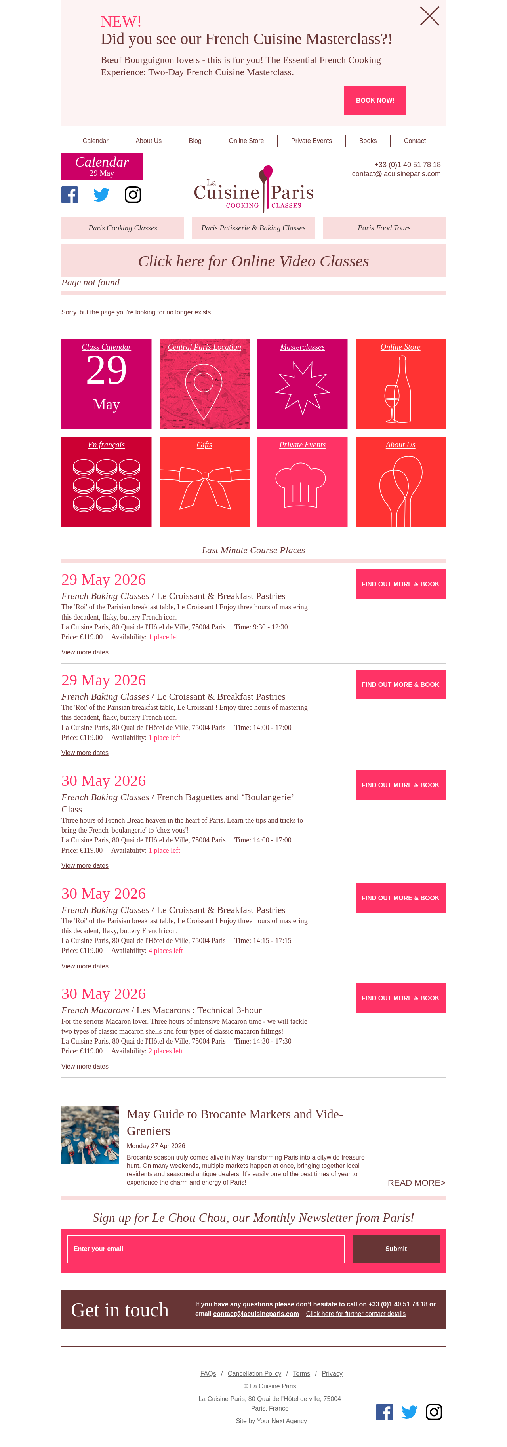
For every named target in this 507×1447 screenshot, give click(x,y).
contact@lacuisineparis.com (396, 174)
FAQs (208, 1373)
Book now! (375, 100)
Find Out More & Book (400, 584)
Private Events (311, 140)
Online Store (246, 140)
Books (368, 140)
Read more (414, 1183)
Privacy (332, 1373)
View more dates (85, 652)
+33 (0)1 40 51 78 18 (407, 165)
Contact (415, 140)
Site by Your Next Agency (271, 1421)
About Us (148, 140)
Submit (396, 1248)
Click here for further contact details (356, 1313)
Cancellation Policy (254, 1373)
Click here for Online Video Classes (253, 261)
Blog (195, 140)
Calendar (96, 140)
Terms (302, 1373)
